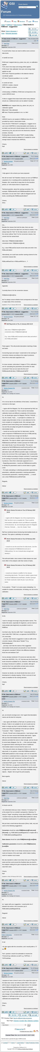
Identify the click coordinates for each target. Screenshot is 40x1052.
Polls (2, 33)
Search (7, 21)
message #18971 (13, 885)
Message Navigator (11, 33)
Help (14, 21)
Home (35, 21)
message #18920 (6, 215)
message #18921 (6, 276)
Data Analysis (18, 25)
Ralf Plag (6, 43)
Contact (5, 1042)
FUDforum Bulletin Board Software (25, 1049)
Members (21, 21)
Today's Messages (11, 31)
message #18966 (13, 383)
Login (28, 21)
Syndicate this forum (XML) (26, 1031)
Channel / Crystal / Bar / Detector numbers (26, 1020)
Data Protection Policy (32, 1042)
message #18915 (6, 158)
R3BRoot (9, 25)
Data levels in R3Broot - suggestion (15, 38)
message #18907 (6, 40)
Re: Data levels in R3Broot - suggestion (16, 156)
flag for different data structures (23, 1018)
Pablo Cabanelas (7, 935)
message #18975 (13, 930)
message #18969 (13, 696)
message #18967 (13, 498)
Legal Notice (20, 1042)
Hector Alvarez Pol (9, 388)
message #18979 (6, 970)
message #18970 (13, 793)
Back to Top (20, 1029)
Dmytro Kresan (8, 161)
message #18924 (6, 314)
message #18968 (13, 604)
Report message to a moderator (31, 149)
